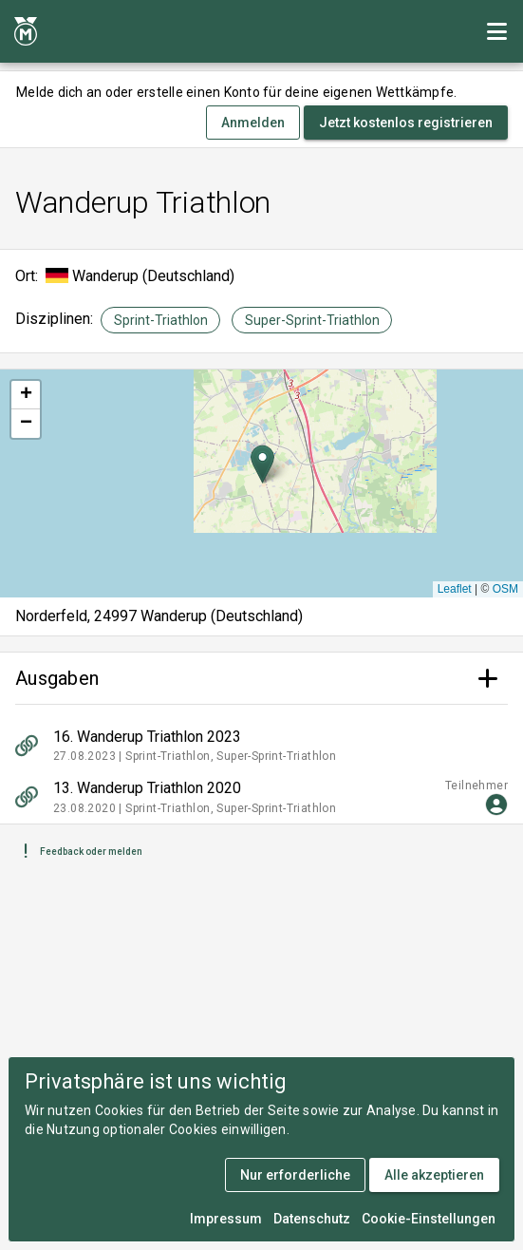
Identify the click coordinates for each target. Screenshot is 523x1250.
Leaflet (455, 589)
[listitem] (261, 745)
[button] (262, 464)
